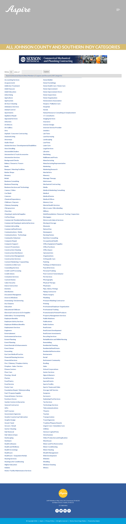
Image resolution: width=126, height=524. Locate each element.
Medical (46, 193)
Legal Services (48, 148)
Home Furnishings (49, 83)
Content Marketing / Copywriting (17, 262)
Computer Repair (11, 241)
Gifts (6, 408)
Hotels (45, 110)
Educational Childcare (12, 310)
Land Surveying (48, 137)
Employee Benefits (11, 318)
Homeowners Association (52, 101)
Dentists (8, 289)
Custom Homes (10, 280)
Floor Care (8, 372)
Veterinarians (48, 435)
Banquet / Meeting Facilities (15, 169)
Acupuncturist (10, 83)
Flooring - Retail (10, 375)
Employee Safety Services (14, 321)
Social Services (48, 378)
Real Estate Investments (52, 333)
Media (45, 187)
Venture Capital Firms (51, 432)
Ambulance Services (12, 107)
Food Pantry (9, 381)
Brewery (8, 175)
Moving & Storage (49, 223)
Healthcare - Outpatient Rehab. (16, 456)
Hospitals (46, 107)
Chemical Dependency (13, 199)
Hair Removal (9, 432)
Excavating (8, 351)
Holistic (7, 468)
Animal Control (10, 110)
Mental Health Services (51, 205)
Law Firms (46, 142)
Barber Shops (9, 172)
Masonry (46, 175)
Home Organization (50, 98)
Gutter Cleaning (10, 429)
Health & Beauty (10, 444)
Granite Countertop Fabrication (16, 417)
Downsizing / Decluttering (14, 301)
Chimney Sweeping (11, 205)
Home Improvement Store (52, 92)
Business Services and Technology (17, 187)
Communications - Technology (15, 235)
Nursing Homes (48, 235)
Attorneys (8, 140)
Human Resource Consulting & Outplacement (59, 113)
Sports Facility (48, 384)
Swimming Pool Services (51, 399)
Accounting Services (12, 80)
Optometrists (48, 253)
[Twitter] (61, 511)
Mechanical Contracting (51, 184)
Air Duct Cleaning (11, 104)
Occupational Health (50, 241)
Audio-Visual (9, 142)
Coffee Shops (10, 217)
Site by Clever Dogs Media (78, 521)
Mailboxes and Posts (50, 157)
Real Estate (47, 327)
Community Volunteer (13, 238)
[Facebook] (69, 511)
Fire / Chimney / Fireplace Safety (16, 363)
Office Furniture (49, 247)
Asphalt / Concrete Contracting (16, 134)
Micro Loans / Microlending (53, 208)
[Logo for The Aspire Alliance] (18, 11)
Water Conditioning (50, 447)
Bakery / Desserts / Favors (14, 163)
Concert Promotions (12, 247)
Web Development (50, 456)
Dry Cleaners (9, 304)
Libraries (46, 151)
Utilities (46, 429)
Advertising (9, 95)
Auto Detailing (10, 148)
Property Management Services (54, 316)
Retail (45, 357)
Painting (46, 262)
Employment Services (12, 327)
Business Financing (11, 184)
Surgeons (46, 393)
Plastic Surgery (48, 295)
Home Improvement (50, 89)
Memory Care (48, 202)
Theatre (46, 411)
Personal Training (49, 271)
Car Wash (8, 193)
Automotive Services (12, 157)
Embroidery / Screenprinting (15, 316)
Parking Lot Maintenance (52, 265)
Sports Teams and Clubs (51, 387)
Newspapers (47, 232)
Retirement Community (51, 360)
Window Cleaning (49, 465)
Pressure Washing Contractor (54, 301)
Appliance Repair (11, 116)
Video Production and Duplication (55, 438)
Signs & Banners (49, 375)
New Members (30, 76)
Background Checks (12, 160)
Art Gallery (8, 128)
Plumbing (46, 298)
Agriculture (9, 98)
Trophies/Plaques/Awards (52, 423)
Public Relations (49, 318)
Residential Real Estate (51, 348)
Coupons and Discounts (44, 76)
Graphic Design (10, 420)
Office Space (47, 250)
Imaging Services (49, 119)
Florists (7, 378)
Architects (8, 125)
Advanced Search (18, 76)
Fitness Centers (10, 369)
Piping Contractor (49, 292)
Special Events (48, 381)
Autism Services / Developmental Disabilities (20, 145)
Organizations (48, 256)
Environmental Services (13, 336)
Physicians (47, 286)
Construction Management (14, 256)
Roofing (46, 363)
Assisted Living (10, 137)
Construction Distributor (14, 253)
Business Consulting (12, 181)
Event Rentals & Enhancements (16, 345)
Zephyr (97, 521)
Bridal (7, 178)
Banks (7, 166)
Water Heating (48, 450)
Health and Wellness (12, 447)
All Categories (58, 76)
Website (46, 459)
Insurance (46, 122)
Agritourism (9, 101)
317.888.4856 (63, 505)
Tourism (46, 414)
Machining (47, 154)
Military (46, 211)
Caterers (8, 196)
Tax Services (47, 402)
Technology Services (50, 405)
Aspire (42, 521)
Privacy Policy (50, 521)
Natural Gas (47, 229)
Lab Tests (46, 134)
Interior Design (48, 125)
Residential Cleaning (50, 345)
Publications (47, 321)
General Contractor (12, 405)
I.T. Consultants (48, 116)
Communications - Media (13, 232)
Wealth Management (50, 453)
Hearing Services (11, 459)
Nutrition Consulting (50, 238)
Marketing (47, 166)
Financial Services (11, 360)
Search (8, 76)
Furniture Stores (11, 399)
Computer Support (11, 244)
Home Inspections (49, 95)
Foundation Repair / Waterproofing (17, 390)
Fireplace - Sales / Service (14, 366)
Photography (48, 280)
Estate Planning (10, 339)
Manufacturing (48, 160)
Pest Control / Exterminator (53, 274)
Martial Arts (47, 172)
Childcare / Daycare (12, 202)
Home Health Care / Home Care (54, 86)
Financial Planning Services (14, 357)
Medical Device (48, 196)
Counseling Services (12, 268)
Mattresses (47, 181)
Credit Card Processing (13, 271)
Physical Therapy (49, 283)
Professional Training (51, 310)
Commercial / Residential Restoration (18, 220)
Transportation (48, 417)
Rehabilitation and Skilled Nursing (55, 339)
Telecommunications (50, 408)
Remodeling (47, 342)
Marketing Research (50, 169)
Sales (45, 366)
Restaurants (47, 354)
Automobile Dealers (12, 151)
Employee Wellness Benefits (15, 324)
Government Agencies (13, 414)
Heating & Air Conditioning (14, 462)
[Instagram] (57, 511)
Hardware (8, 441)
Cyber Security (10, 283)
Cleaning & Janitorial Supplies (15, 214)
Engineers (8, 330)
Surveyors (47, 396)
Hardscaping (9, 438)
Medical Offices (48, 199)
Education (8, 307)
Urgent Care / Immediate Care (54, 426)
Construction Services (13, 259)
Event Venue (9, 348)
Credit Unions (9, 274)
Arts (6, 131)
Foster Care (9, 387)
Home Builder (48, 80)
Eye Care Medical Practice (14, 354)
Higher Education (11, 465)
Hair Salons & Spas (11, 435)
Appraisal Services (11, 119)
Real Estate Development (52, 330)
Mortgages (47, 217)
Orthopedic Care (49, 259)
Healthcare (9, 453)
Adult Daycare (10, 89)
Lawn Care (47, 145)
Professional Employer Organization (56, 307)
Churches (8, 211)
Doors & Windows (11, 298)
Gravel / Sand (9, 423)
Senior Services (48, 372)
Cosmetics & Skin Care (13, 265)
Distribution (9, 292)
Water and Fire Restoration (53, 444)
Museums (46, 226)
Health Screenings (11, 450)
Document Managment (13, 295)
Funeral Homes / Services (13, 396)
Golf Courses (9, 411)
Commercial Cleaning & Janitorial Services (19, 223)
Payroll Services (49, 268)
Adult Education (10, 92)
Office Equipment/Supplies (52, 244)
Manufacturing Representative (54, 163)
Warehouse (47, 441)
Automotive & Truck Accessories (16, 154)
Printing (46, 304)
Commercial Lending (12, 226)
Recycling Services (49, 336)
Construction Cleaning (13, 250)
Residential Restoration (51, 351)
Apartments (9, 113)
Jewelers (46, 131)
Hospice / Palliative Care (51, 104)
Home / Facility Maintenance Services (18, 471)
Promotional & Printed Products (54, 313)
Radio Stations (48, 324)
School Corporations (50, 369)
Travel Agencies (49, 420)
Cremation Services (12, 277)
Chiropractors (10, 208)
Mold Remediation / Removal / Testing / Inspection (61, 214)
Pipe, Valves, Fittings (50, 289)
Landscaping (47, 140)
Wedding (46, 462)
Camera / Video (10, 190)
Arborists (8, 122)
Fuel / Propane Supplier (13, 393)
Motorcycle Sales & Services (53, 220)
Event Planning (10, 342)
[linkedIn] (65, 511)
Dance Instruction (11, 286)
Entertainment (10, 333)
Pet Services (47, 277)
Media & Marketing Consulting (54, 190)
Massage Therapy (49, 178)
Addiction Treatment (12, 86)
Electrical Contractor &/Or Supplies (17, 313)
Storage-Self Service (50, 390)
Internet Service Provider (52, 128)
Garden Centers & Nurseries (15, 402)
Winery (45, 468)
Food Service (9, 384)
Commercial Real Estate (13, 229)
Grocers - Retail (10, 426)
